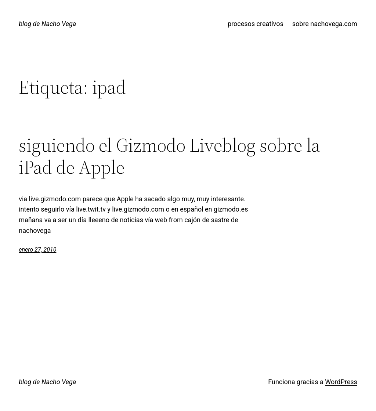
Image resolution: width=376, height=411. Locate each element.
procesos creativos (255, 24)
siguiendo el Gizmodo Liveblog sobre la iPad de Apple (169, 156)
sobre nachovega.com (324, 24)
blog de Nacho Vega (47, 24)
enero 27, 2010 (37, 249)
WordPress (341, 382)
